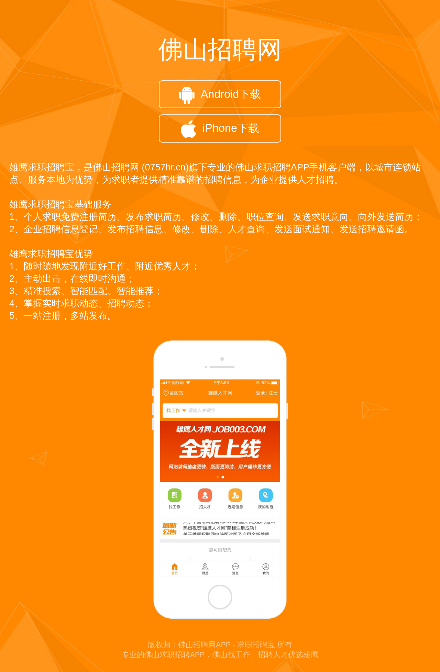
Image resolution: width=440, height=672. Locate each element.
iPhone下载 (220, 129)
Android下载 (220, 95)
